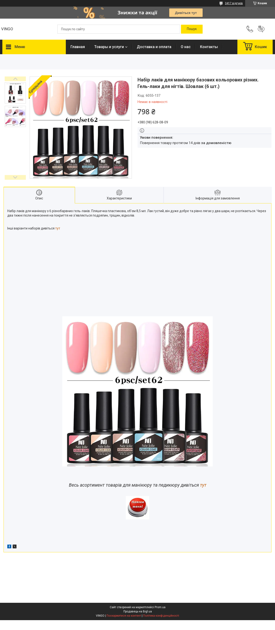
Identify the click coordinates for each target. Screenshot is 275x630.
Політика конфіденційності (161, 615)
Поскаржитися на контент (123, 615)
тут (57, 228)
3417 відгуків (234, 3)
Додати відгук (261, 29)
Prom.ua (160, 607)
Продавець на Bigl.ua (137, 611)
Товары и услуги (109, 47)
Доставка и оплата (154, 47)
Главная (78, 47)
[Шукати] (192, 29)
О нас (186, 47)
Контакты (209, 47)
